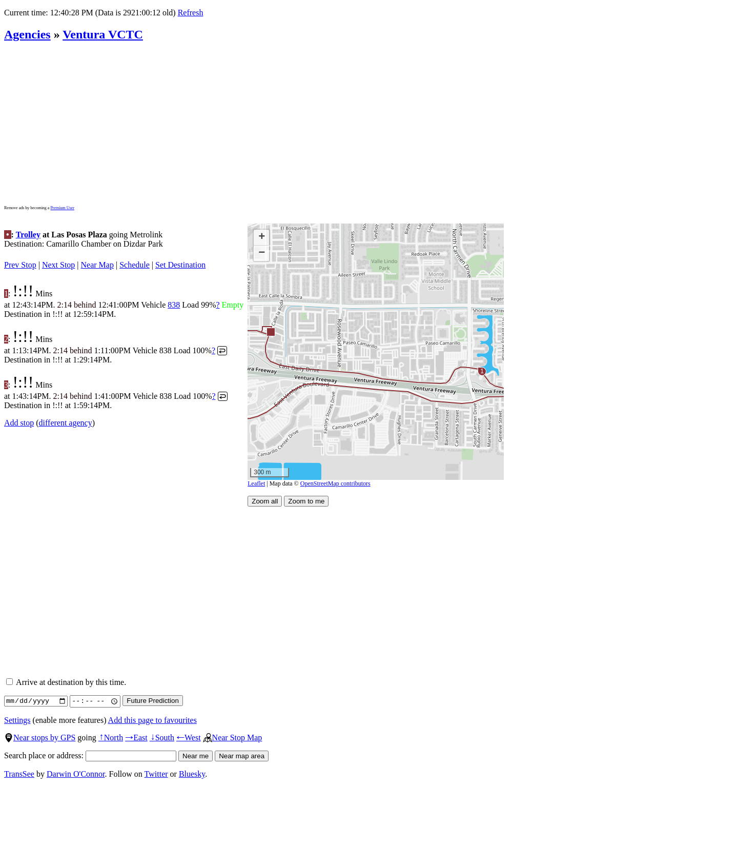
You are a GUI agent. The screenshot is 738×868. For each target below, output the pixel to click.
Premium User (62, 208)
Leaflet (256, 483)
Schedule (134, 264)
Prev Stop (20, 264)
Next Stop (58, 264)
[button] (270, 331)
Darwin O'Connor (76, 774)
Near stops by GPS (39, 737)
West (188, 737)
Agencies (27, 34)
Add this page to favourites (152, 720)
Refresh (190, 12)
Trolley (28, 234)
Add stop (19, 422)
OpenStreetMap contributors (335, 483)
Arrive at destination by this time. (66, 682)
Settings (17, 720)
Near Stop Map (232, 737)
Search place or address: (90, 755)
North (110, 737)
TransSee (19, 774)
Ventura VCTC (103, 34)
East (136, 737)
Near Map (97, 264)
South (162, 737)
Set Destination (180, 264)
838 (174, 304)
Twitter (156, 774)
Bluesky (192, 774)
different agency (65, 422)
